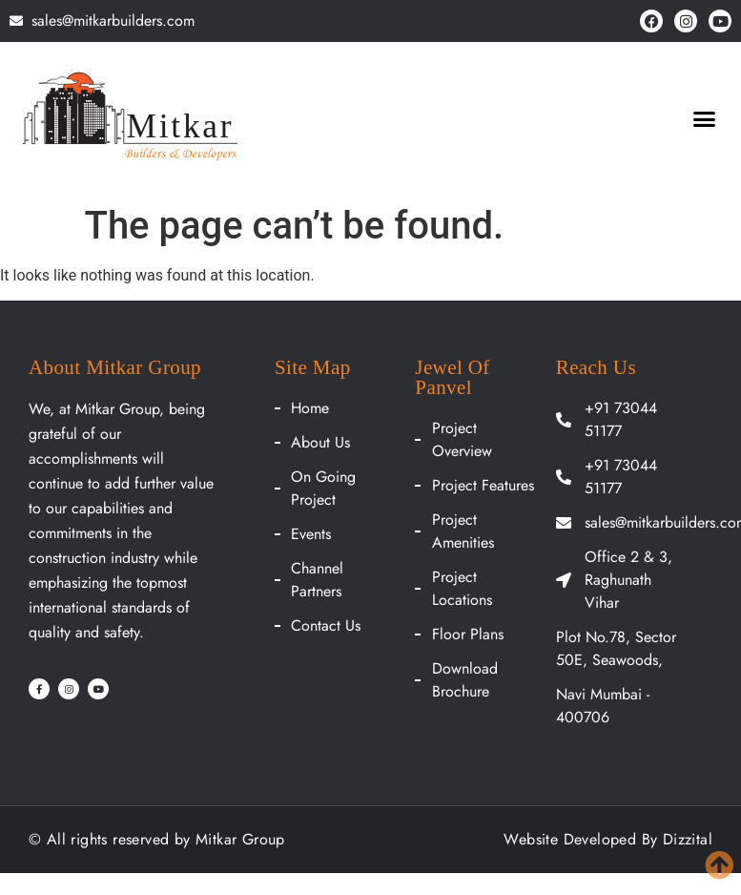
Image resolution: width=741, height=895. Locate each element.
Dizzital (687, 839)
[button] (704, 119)
